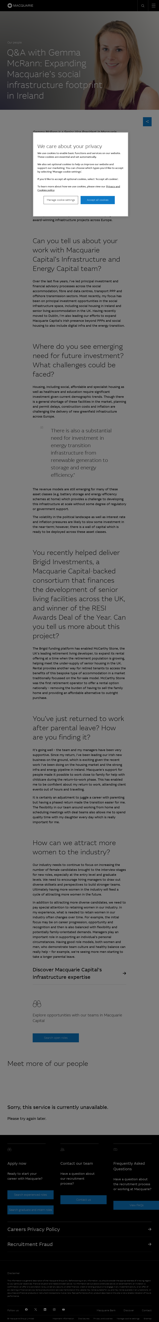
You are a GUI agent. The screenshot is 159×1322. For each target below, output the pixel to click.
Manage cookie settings (61, 200)
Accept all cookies (97, 200)
